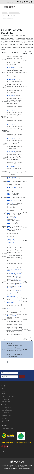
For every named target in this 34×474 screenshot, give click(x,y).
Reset (22, 2)
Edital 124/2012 (11, 177)
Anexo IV (9, 196)
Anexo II (9, 183)
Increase (18, 2)
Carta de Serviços (5, 399)
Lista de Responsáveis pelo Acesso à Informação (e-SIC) (16, 442)
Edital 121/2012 (11, 209)
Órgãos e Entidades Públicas (8, 396)
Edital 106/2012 (11, 315)
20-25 (19, 276)
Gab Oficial (18, 273)
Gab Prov (17, 269)
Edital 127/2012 (11, 151)
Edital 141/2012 (11, 79)
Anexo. (8, 308)
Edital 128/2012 (11, 138)
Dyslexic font (25, 2)
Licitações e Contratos (6, 407)
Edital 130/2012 (11, 110)
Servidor (3, 391)
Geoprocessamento (6, 414)
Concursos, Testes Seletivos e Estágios (10, 409)
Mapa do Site (5, 421)
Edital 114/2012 (11, 244)
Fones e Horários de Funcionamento (10, 430)
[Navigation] (1, 7)
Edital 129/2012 (11, 124)
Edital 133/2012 (11, 95)
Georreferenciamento (6, 415)
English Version (6, 451)
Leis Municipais (5, 417)
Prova (8, 238)
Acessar (22, 377)
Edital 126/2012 (11, 166)
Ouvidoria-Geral (5, 412)
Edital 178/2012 (11, 67)
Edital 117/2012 (11, 217)
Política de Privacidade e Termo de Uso (17, 470)
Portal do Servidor (6, 401)
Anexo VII (10, 203)
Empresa (4, 390)
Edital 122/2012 (11, 187)
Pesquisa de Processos (7, 410)
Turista (3, 393)
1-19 (15, 276)
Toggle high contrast (27, 2)
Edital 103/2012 (11, 342)
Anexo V (9, 197)
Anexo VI (9, 200)
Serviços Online (5, 398)
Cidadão (3, 388)
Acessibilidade (9, 2)
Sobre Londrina (5, 420)
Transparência (5, 394)
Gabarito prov (11, 239)
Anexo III (9, 194)
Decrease (20, 2)
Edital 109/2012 (11, 304)
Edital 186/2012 (11, 55)
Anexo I (9, 181)
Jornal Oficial (4, 418)
